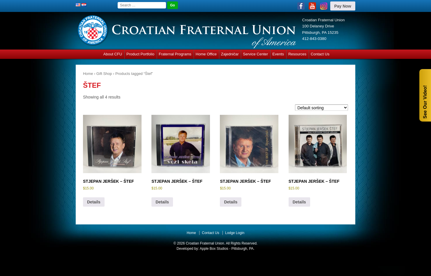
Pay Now (342, 6)
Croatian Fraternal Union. (205, 243)
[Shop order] (321, 107)
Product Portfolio (140, 54)
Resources (297, 54)
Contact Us (320, 54)
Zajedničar (230, 54)
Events (278, 54)
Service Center (255, 54)
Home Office (206, 54)
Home (88, 73)
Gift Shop (104, 73)
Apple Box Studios (214, 249)
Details (93, 202)
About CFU (112, 54)
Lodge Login (234, 233)
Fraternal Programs (175, 54)
